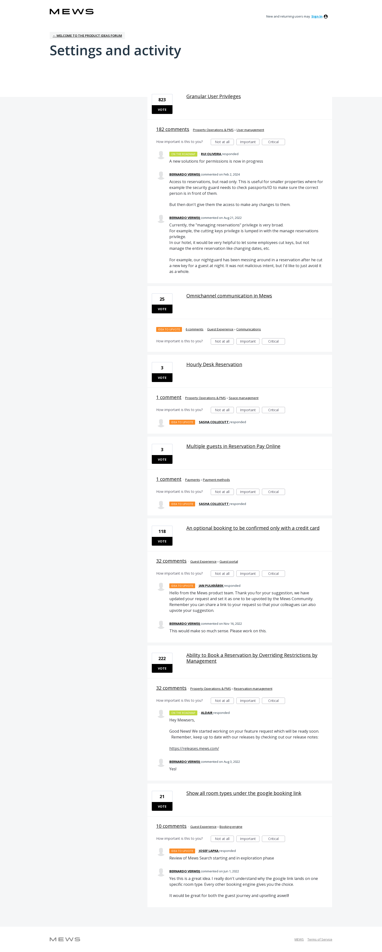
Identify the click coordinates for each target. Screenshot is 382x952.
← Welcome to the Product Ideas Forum (87, 35)
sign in (317, 16)
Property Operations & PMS (213, 130)
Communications (248, 329)
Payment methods (216, 479)
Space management (243, 398)
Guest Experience (220, 329)
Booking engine (231, 826)
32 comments (171, 561)
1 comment (168, 397)
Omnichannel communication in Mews (229, 295)
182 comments (172, 129)
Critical (276, 142)
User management (250, 130)
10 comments (171, 826)
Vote (162, 109)
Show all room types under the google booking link (243, 793)
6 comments (194, 329)
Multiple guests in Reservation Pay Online (233, 446)
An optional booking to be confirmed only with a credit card (253, 528)
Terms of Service (319, 939)
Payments (192, 479)
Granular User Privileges (213, 96)
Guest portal (229, 561)
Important (249, 142)
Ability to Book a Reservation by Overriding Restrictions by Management (251, 658)
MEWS (299, 939)
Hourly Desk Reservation (214, 364)
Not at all (224, 142)
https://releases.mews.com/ (194, 748)
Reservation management (253, 688)
